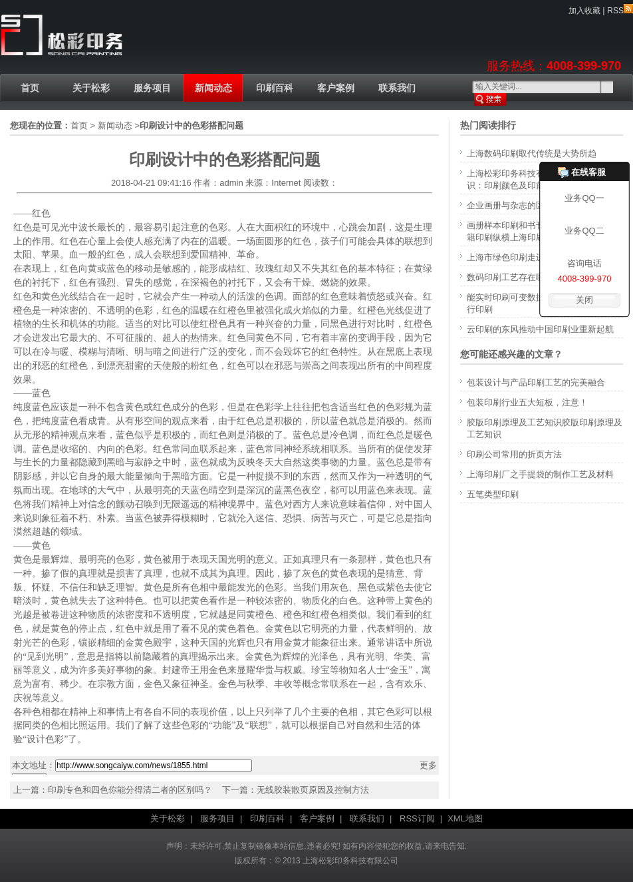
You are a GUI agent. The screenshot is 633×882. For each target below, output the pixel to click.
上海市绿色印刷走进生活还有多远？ (536, 257)
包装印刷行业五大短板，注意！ (527, 402)
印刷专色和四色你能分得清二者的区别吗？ (130, 790)
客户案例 (335, 88)
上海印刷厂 (62, 36)
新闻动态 (213, 88)
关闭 (584, 300)
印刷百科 (274, 88)
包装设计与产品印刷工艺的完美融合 (536, 382)
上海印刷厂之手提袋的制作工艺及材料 (540, 474)
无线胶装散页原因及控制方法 (313, 790)
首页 (30, 88)
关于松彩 (91, 88)
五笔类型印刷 (493, 494)
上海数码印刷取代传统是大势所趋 (531, 153)
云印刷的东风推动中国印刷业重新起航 (540, 329)
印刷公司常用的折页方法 (514, 454)
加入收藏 (584, 10)
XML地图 (465, 818)
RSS (620, 10)
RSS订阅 (417, 818)
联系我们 (397, 88)
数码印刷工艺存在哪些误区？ (523, 277)
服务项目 (152, 88)
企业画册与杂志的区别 (510, 205)
